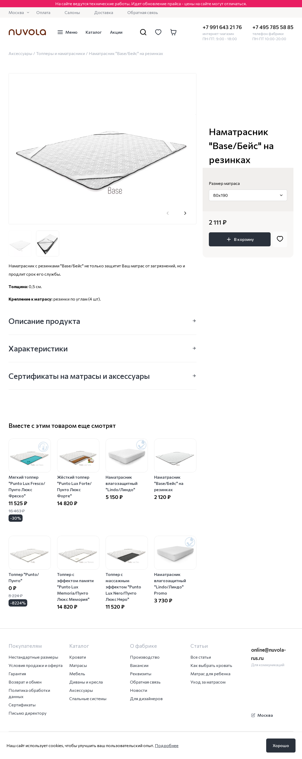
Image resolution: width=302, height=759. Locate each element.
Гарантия (17, 673)
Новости (138, 690)
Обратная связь (142, 12)
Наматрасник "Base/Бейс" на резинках (168, 483)
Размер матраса (224, 183)
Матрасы (78, 665)
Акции (116, 32)
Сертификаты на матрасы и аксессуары (102, 375)
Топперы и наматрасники (60, 53)
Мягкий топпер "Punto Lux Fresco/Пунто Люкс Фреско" (27, 486)
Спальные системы (87, 698)
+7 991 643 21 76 (222, 27)
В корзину (240, 239)
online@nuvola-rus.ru (268, 654)
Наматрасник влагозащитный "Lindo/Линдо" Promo (170, 583)
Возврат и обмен (25, 681)
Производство (145, 656)
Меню (67, 32)
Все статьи (200, 656)
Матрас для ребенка (210, 673)
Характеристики (102, 348)
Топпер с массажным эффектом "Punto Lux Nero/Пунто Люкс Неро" (123, 587)
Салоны (72, 12)
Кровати (77, 656)
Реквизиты (140, 673)
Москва (19, 12)
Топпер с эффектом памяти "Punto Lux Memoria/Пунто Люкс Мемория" (75, 587)
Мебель (77, 673)
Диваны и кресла (86, 681)
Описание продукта (102, 320)
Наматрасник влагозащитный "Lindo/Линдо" (122, 483)
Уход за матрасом (207, 681)
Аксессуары (20, 53)
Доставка (103, 12)
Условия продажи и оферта (36, 665)
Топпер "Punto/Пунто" (24, 577)
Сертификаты (22, 704)
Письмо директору (27, 713)
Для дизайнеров (146, 698)
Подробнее (167, 745)
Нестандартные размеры (33, 656)
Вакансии (139, 665)
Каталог (94, 32)
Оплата (43, 12)
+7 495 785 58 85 (272, 27)
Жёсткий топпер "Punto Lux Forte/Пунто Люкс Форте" (74, 486)
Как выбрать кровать (211, 665)
